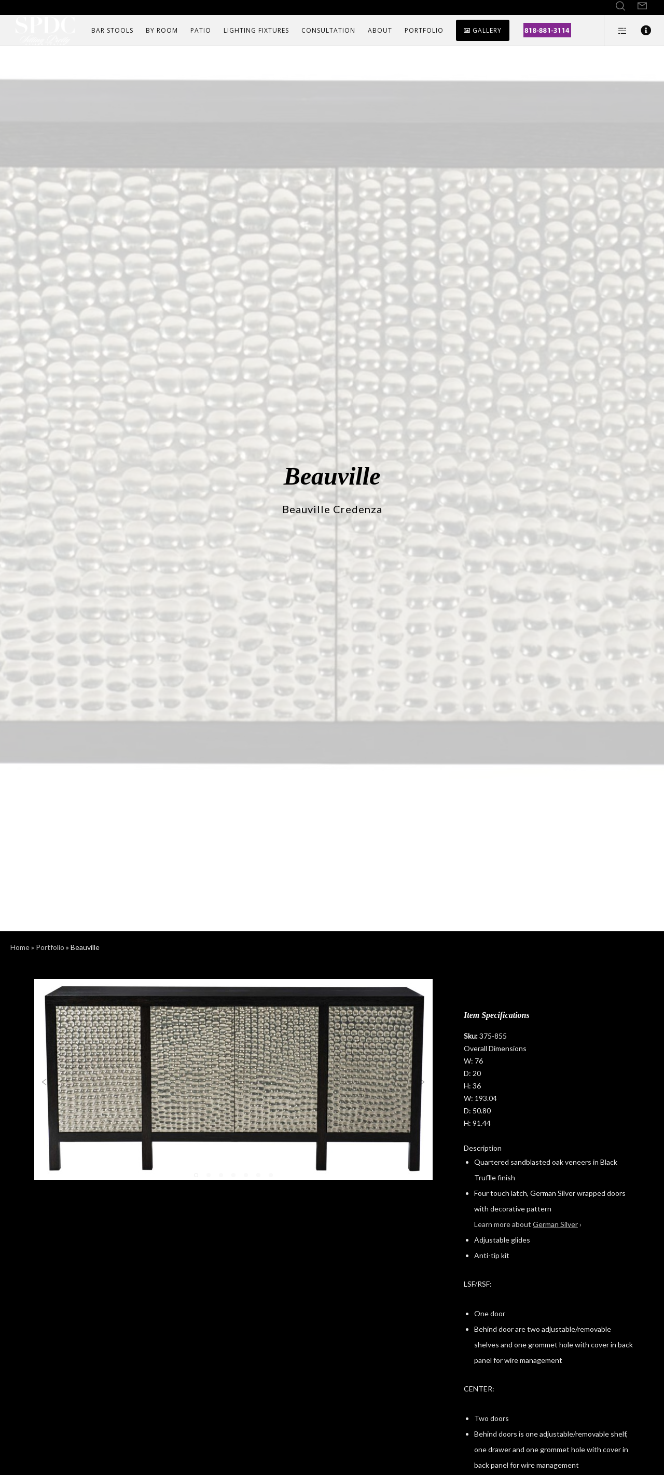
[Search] (620, 6)
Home (20, 947)
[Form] (642, 6)
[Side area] (616, 30)
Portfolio (50, 947)
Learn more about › (528, 1224)
